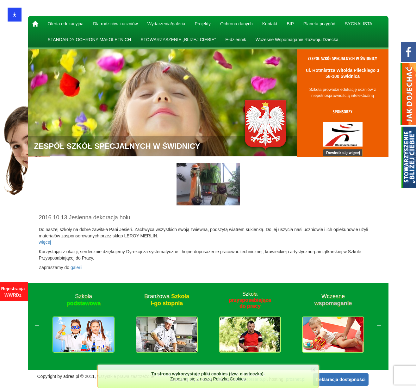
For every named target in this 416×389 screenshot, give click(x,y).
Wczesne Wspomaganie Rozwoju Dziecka (297, 39)
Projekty (203, 23)
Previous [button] (37, 325)
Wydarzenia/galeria (166, 23)
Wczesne (333, 299)
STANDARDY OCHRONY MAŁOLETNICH (89, 39)
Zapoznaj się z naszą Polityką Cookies (208, 378)
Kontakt (269, 23)
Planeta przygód (319, 23)
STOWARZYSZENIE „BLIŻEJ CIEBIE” (178, 39)
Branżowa (166, 299)
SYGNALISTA (358, 23)
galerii (76, 267)
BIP (290, 23)
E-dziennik (235, 39)
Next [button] (379, 325)
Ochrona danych (236, 23)
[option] (83, 325)
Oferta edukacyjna (66, 23)
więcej (45, 242)
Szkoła (83, 299)
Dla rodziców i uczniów (115, 23)
